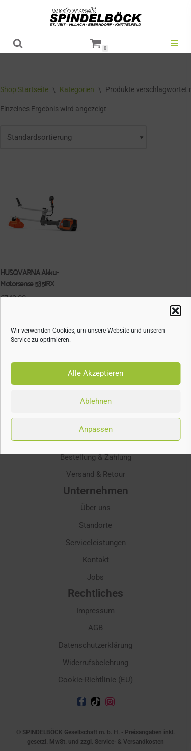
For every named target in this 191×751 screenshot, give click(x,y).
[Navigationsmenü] (174, 43)
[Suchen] (18, 43)
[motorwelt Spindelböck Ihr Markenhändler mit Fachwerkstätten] (96, 16)
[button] (175, 311)
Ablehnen (96, 401)
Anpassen (96, 429)
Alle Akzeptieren (95, 373)
